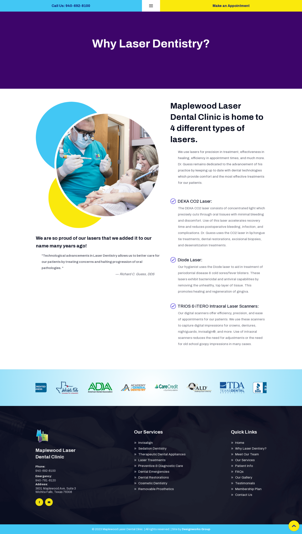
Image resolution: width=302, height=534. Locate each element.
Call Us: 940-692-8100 (71, 6)
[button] (151, 5)
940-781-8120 (45, 483)
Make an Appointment (231, 6)
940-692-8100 (45, 473)
